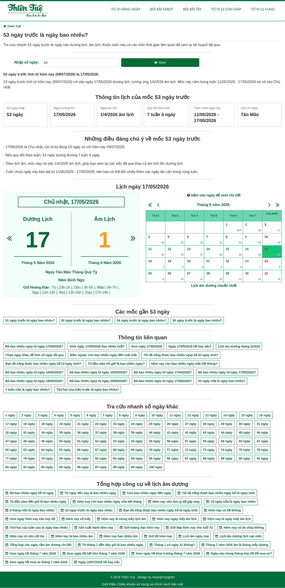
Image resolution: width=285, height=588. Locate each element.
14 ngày (229, 415)
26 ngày (172, 424)
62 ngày (11, 450)
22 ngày (101, 424)
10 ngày (157, 415)
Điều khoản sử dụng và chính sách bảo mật (151, 584)
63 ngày (29, 450)
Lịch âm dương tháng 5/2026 (239, 346)
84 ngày (136, 458)
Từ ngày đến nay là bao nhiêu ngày (88, 493)
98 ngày (119, 467)
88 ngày (208, 458)
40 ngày (154, 433)
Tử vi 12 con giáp (226, 9)
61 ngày (262, 441)
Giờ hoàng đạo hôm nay (140, 528)
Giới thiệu (109, 584)
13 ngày (211, 415)
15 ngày (247, 415)
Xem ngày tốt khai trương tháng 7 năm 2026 (165, 553)
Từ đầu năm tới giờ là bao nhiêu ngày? (116, 364)
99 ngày (136, 467)
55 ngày (154, 441)
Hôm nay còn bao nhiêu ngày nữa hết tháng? (184, 364)
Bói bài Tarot (161, 9)
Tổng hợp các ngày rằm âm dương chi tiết (38, 545)
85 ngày (154, 458)
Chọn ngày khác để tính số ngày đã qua (34, 355)
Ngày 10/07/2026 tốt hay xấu (97, 562)
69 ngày (136, 450)
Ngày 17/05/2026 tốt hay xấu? (189, 346)
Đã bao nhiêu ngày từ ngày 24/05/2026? (98, 381)
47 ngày (11, 441)
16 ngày (265, 415)
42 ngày (190, 433)
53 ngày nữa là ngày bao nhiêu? (221, 381)
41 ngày (172, 433)
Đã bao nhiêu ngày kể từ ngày (29, 493)
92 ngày (11, 467)
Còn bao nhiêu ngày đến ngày (147, 493)
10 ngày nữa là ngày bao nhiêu (231, 502)
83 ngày (119, 458)
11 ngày (175, 415)
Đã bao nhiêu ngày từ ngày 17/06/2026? (163, 381)
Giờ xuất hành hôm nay (93, 528)
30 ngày (244, 424)
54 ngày (136, 441)
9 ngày (140, 415)
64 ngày (47, 450)
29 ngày (226, 424)
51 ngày (83, 441)
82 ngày (101, 458)
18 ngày (29, 424)
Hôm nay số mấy (76, 519)
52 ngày (101, 441)
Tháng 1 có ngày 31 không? (172, 545)
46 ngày (262, 433)
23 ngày (119, 424)
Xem (160, 63)
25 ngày (154, 424)
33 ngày (29, 433)
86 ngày (172, 458)
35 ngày (65, 433)
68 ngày (119, 450)
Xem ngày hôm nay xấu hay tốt (30, 519)
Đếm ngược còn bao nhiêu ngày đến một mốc (103, 355)
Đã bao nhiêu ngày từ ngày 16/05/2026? (34, 372)
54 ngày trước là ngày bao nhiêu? (141, 320)
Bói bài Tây (192, 9)
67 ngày (101, 450)
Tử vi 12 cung (263, 9)
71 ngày (172, 450)
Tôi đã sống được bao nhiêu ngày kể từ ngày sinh (216, 493)
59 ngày (226, 441)
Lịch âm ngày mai (193, 536)
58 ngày (208, 441)
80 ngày (65, 458)
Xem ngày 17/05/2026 (146, 346)
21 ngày (83, 424)
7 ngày (108, 415)
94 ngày (47, 467)
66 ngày (83, 450)
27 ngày (190, 424)
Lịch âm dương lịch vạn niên (238, 536)
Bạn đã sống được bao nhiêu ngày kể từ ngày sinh (158, 510)
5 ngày (75, 415)
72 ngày (190, 450)
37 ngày (101, 433)
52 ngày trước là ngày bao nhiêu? (86, 320)
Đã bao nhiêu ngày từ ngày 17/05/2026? (34, 346)
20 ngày (65, 424)
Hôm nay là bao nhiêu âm (72, 536)
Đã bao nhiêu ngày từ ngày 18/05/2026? (34, 381)
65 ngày (65, 450)
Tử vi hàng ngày (125, 9)
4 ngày (59, 415)
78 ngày (29, 458)
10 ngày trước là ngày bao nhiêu (87, 510)
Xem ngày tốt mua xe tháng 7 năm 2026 (36, 562)
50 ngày (65, 441)
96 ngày (83, 467)
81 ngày (83, 458)
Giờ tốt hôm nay (158, 536)
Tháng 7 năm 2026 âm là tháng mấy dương (235, 545)
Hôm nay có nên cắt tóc (25, 536)
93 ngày (29, 467)
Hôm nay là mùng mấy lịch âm (121, 519)
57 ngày (190, 441)
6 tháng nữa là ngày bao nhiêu (29, 510)
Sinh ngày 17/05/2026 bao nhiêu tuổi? (97, 346)
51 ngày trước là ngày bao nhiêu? (30, 320)
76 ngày (262, 450)
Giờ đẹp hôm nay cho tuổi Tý (189, 528)
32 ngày (11, 433)
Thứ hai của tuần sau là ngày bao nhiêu (36, 528)
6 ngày (91, 415)
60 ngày (244, 441)
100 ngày (155, 467)
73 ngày (208, 450)
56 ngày (172, 441)
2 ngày (26, 415)
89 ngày (226, 458)
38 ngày (119, 433)
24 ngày (136, 424)
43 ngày (208, 433)
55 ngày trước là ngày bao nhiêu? (197, 320)
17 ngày (11, 424)
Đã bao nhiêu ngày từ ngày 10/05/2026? (98, 372)
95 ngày (65, 467)
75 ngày (244, 450)
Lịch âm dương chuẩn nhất (213, 286)
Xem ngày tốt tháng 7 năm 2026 (30, 553)
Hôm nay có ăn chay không (241, 528)
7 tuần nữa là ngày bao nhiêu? (27, 390)
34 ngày (47, 433)
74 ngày (226, 450)
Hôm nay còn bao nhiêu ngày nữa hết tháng (107, 502)
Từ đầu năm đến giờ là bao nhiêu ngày (35, 502)
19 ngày (47, 424)
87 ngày (190, 458)
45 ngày (244, 433)
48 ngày (29, 441)
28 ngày (208, 424)
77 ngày (11, 458)
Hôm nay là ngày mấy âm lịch (227, 519)
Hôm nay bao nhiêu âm (118, 536)
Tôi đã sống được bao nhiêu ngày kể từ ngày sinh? (180, 355)
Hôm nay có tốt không (222, 510)
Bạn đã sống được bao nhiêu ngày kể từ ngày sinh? (43, 364)
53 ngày (119, 441)
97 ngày (101, 467)
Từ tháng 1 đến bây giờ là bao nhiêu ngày (110, 545)
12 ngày (193, 415)
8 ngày (124, 415)
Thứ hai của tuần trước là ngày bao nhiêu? (87, 390)
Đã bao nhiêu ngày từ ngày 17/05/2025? (227, 372)
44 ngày (226, 433)
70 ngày (154, 450)
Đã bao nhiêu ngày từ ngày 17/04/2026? (163, 372)
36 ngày (83, 433)
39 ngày (136, 433)
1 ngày (10, 415)
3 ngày (43, 415)
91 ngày (262, 458)
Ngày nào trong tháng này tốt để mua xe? (239, 553)
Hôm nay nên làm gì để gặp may (174, 502)
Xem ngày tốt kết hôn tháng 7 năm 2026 (93, 553)
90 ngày (244, 458)
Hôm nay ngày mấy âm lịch (174, 519)
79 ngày (47, 458)
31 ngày (262, 424)
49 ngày (47, 441)
